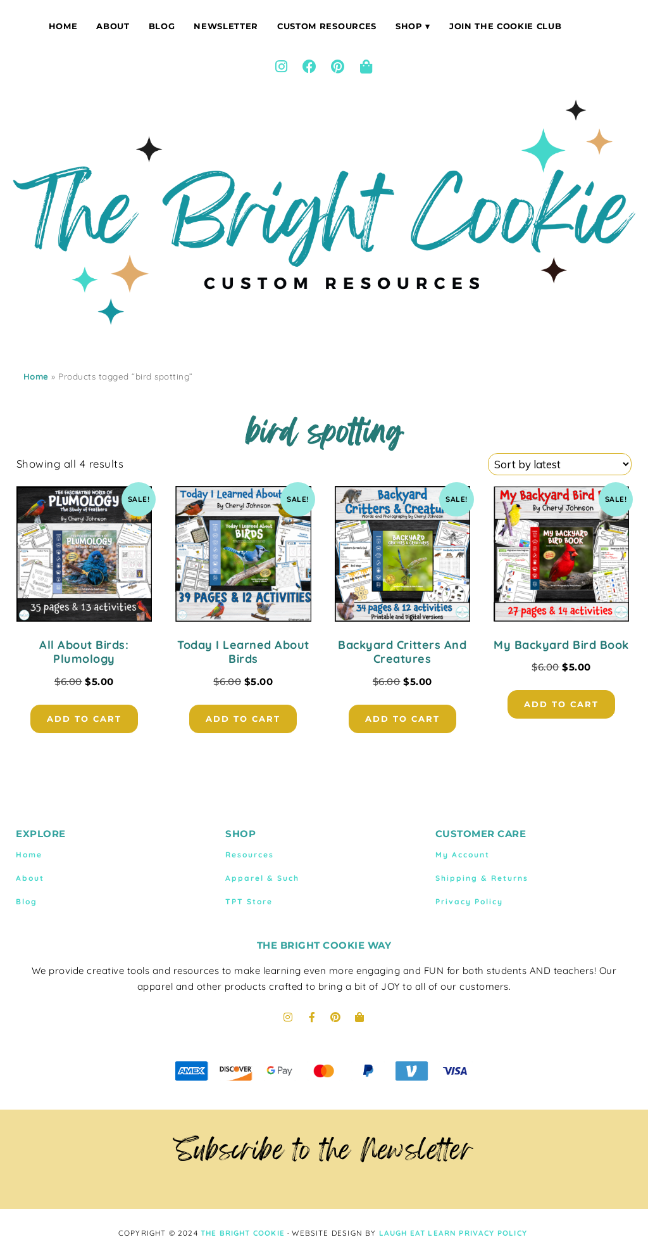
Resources (249, 854)
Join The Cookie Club (505, 26)
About (112, 26)
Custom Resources (327, 26)
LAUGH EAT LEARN (418, 1233)
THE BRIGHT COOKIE (243, 1233)
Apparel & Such (262, 878)
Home (63, 26)
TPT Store (249, 901)
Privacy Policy (469, 901)
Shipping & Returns (481, 878)
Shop (409, 26)
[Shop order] (560, 464)
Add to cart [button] (84, 719)
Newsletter (226, 26)
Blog (162, 26)
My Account (462, 854)
